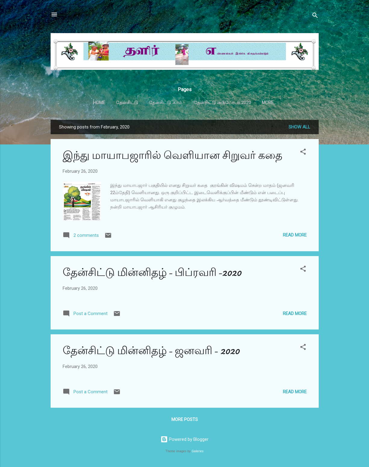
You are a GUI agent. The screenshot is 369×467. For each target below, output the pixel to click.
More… (269, 102)
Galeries (198, 451)
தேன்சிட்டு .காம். (166, 102)
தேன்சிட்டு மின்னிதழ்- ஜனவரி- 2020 (151, 350)
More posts (184, 419)
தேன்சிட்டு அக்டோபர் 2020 (222, 102)
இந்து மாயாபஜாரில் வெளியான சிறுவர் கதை (172, 155)
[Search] (315, 16)
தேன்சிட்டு (127, 102)
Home (99, 102)
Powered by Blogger (184, 439)
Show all (299, 127)
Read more (295, 235)
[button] (303, 152)
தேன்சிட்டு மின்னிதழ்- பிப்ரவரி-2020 (152, 272)
